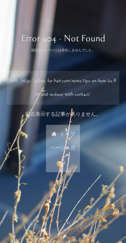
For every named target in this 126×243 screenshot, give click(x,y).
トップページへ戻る (63, 148)
